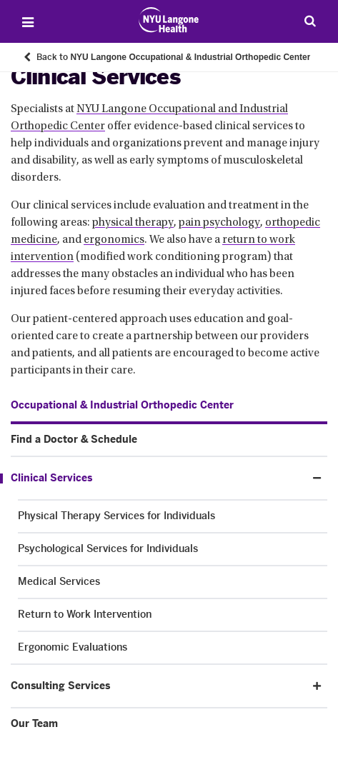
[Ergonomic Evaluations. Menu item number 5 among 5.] (172, 648)
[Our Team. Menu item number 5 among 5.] (169, 724)
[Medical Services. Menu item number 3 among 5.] (172, 582)
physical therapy (133, 223)
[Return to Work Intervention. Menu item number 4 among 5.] (172, 615)
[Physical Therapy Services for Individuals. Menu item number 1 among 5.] (172, 516)
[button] (317, 478)
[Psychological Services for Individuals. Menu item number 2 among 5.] (172, 549)
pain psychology (219, 223)
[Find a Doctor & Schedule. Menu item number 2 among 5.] (169, 440)
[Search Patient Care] (310, 21)
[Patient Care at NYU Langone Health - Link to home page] (169, 20)
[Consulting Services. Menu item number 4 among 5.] (157, 686)
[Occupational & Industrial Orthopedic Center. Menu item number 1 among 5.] (122, 406)
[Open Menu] (28, 22)
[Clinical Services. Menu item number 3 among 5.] (151, 478)
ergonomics (114, 240)
